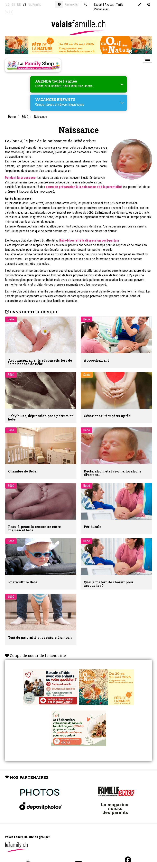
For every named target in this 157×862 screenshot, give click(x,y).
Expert (98, 5)
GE (13, 5)
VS (24, 5)
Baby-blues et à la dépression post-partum (89, 240)
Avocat (109, 5)
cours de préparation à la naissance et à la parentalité (84, 187)
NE (19, 5)
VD (7, 5)
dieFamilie (34, 5)
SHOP (9, 12)
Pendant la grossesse (20, 178)
